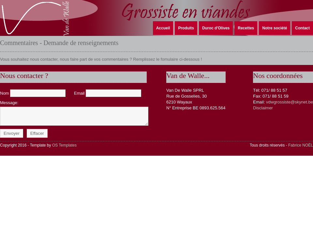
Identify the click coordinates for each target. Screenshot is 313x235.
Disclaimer (263, 107)
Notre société (274, 28)
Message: (72, 113)
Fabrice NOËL (300, 145)
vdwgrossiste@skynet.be (289, 102)
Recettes (246, 28)
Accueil (163, 28)
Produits (186, 28)
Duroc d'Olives (216, 28)
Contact (302, 28)
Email (107, 93)
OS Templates (64, 145)
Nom (33, 93)
